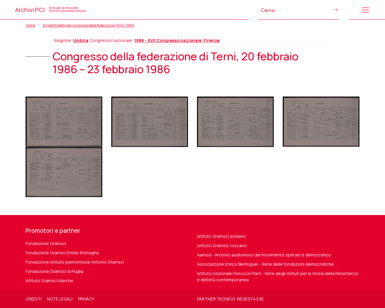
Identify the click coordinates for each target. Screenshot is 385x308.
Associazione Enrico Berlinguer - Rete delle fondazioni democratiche (265, 264)
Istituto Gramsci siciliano (221, 236)
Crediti (34, 299)
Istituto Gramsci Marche (49, 280)
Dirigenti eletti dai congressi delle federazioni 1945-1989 (88, 25)
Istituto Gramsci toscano (222, 245)
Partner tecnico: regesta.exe (230, 299)
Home (30, 25)
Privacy (86, 299)
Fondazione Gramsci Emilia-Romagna (62, 253)
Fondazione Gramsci (46, 243)
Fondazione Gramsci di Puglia (54, 271)
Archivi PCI (50, 10)
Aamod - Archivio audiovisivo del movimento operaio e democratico (264, 255)
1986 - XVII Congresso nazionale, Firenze (177, 40)
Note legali (59, 299)
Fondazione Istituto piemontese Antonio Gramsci (75, 262)
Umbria (80, 40)
